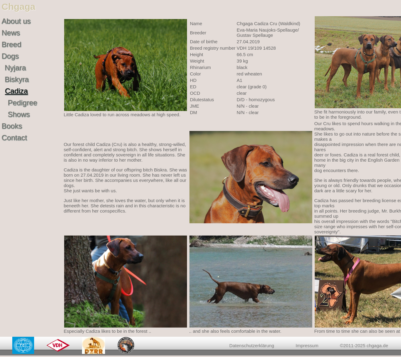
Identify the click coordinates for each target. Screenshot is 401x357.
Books (12, 126)
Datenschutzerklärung (251, 345)
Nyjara (15, 67)
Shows (19, 114)
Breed (11, 44)
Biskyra (17, 79)
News (11, 33)
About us (16, 21)
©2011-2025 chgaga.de (364, 345)
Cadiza (16, 91)
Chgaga (18, 7)
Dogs (10, 56)
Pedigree (22, 102)
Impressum (307, 345)
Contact (14, 137)
